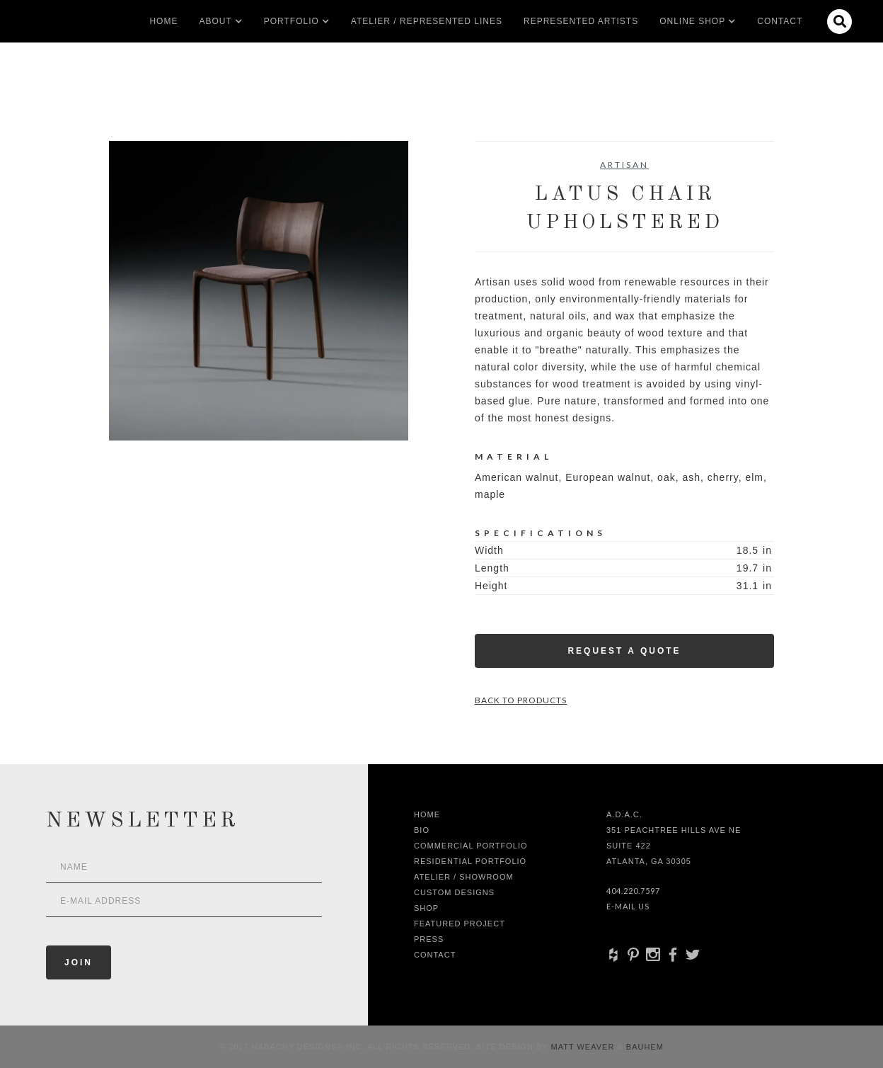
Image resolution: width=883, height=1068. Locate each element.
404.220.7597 (633, 890)
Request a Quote (624, 651)
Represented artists (581, 21)
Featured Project (459, 923)
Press (429, 939)
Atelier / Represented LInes (426, 21)
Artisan (624, 164)
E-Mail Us (628, 906)
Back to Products (521, 700)
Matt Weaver (584, 1047)
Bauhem (643, 1047)
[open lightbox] (258, 291)
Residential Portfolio (470, 861)
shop (426, 908)
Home (163, 21)
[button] (215, 21)
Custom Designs (454, 892)
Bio (421, 830)
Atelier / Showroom (464, 877)
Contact (779, 21)
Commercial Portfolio (471, 845)
